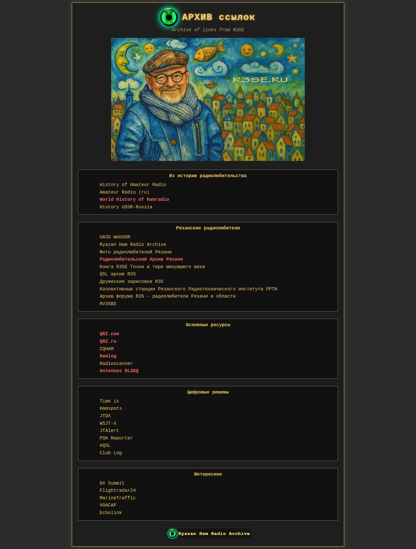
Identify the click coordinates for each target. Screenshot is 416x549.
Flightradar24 (118, 490)
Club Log (111, 453)
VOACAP (108, 505)
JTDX (105, 416)
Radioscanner (116, 363)
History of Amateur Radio (133, 185)
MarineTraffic (118, 498)
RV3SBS (108, 304)
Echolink (111, 512)
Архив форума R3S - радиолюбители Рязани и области (167, 296)
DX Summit (112, 483)
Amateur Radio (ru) (125, 192)
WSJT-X (108, 423)
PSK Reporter (116, 438)
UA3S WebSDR (115, 237)
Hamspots (111, 408)
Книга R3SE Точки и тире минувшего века (152, 267)
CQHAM (107, 349)
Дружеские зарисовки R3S (132, 281)
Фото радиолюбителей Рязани (136, 252)
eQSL (105, 445)
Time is (109, 401)
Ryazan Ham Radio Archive (133, 244)
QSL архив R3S (118, 274)
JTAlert (109, 430)
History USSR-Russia (126, 207)
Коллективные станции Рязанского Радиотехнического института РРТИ (188, 289)
